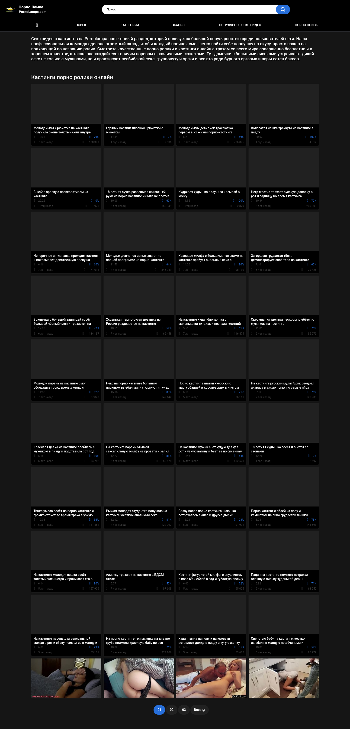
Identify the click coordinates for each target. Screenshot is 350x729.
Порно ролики (37, 25)
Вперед (199, 710)
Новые (81, 25)
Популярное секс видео (240, 25)
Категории (130, 25)
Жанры (179, 25)
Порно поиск (306, 25)
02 (171, 710)
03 (184, 710)
